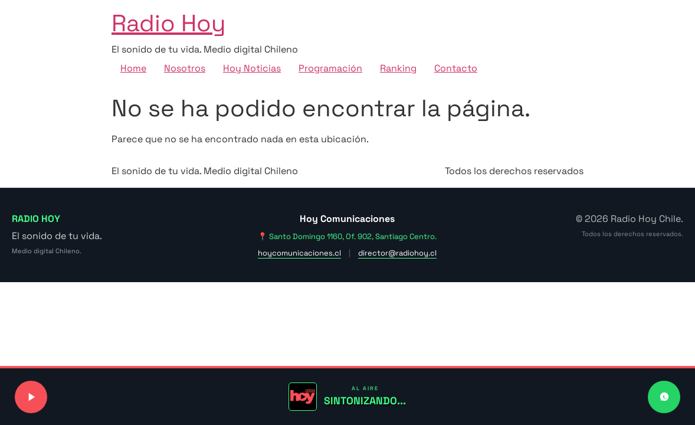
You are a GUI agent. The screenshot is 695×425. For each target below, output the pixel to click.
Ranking (398, 68)
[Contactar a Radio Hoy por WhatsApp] (664, 397)
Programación (330, 68)
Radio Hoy (168, 23)
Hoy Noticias (252, 68)
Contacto (455, 68)
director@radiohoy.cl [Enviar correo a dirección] (397, 253)
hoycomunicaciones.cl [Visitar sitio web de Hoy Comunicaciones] (299, 253)
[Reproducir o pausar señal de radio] (31, 397)
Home (133, 68)
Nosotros (184, 68)
